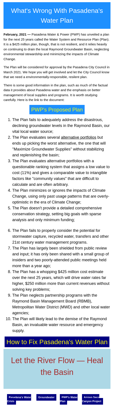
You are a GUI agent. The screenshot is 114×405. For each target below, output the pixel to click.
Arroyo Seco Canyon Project (91, 399)
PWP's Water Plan (69, 399)
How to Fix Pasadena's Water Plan (56, 341)
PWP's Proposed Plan (57, 110)
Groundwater (46, 397)
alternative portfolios (78, 137)
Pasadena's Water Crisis (19, 399)
